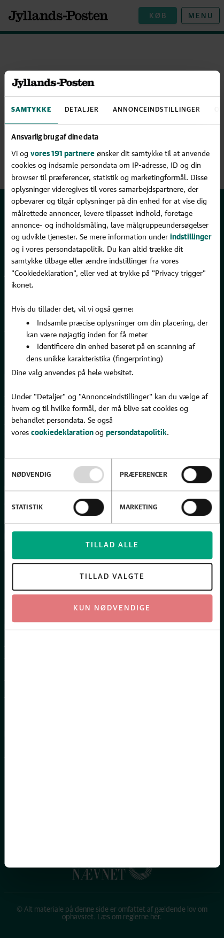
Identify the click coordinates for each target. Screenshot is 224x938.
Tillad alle (112, 545)
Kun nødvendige (112, 608)
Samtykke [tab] (31, 109)
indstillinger (191, 237)
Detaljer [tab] (82, 109)
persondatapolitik (136, 432)
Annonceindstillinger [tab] (156, 109)
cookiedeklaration (63, 432)
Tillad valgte (112, 576)
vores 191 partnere (62, 153)
